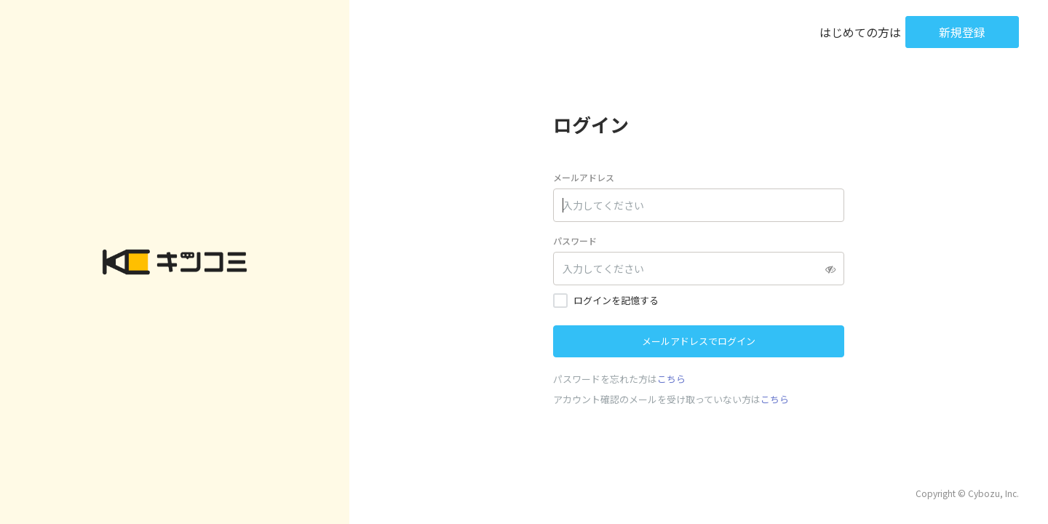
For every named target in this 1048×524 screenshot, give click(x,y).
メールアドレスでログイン (698, 341)
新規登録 (962, 32)
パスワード (575, 240)
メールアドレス (583, 177)
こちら (671, 379)
